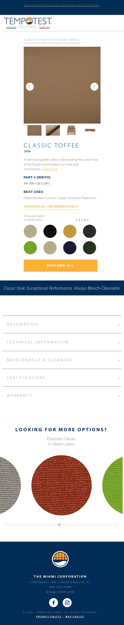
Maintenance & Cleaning (64, 359)
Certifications (64, 377)
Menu (114, 22)
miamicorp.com (60, 592)
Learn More (50, 169)
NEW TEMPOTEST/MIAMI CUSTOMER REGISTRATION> (62, 5)
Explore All (60, 265)
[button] (30, 87)
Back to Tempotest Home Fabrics (52, 39)
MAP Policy (74, 616)
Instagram (67, 602)
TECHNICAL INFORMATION (51, 206)
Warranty (64, 395)
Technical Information (64, 341)
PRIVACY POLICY (49, 616)
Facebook (53, 602)
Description (64, 323)
